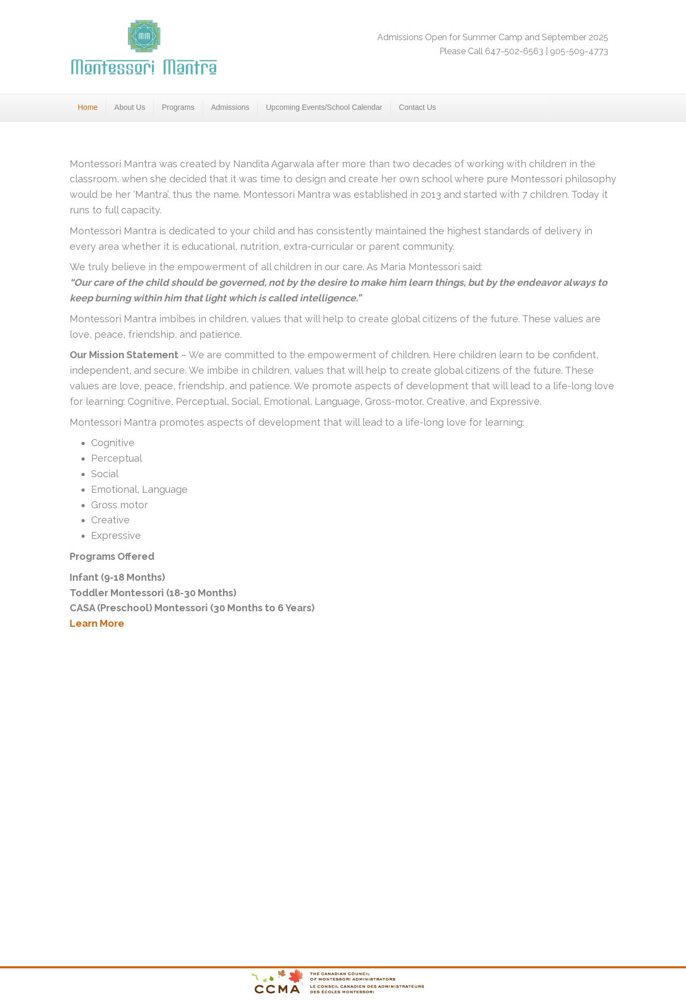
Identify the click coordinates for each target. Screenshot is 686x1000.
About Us (129, 107)
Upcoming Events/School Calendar (324, 107)
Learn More (97, 623)
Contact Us (417, 107)
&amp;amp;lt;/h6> (343, 785)
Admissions (230, 107)
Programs (178, 107)
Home (88, 107)
